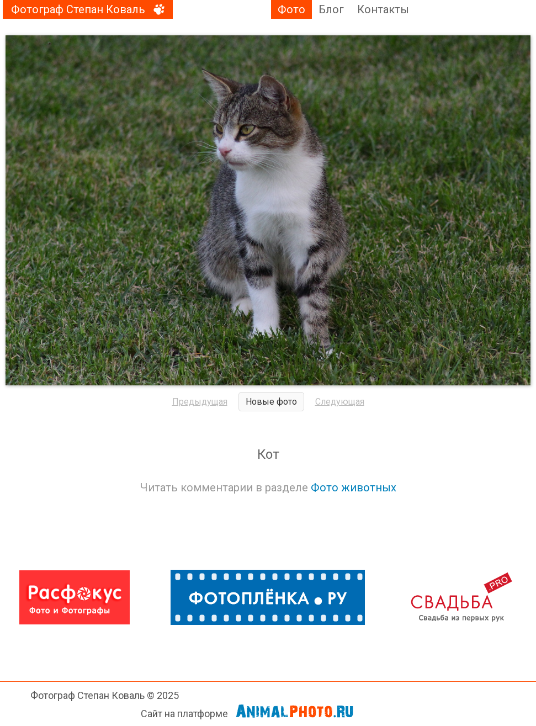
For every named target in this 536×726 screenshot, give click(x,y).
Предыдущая (199, 401)
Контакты (383, 9)
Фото (291, 9)
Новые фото (271, 401)
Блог (331, 9)
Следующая (339, 401)
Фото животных (353, 487)
